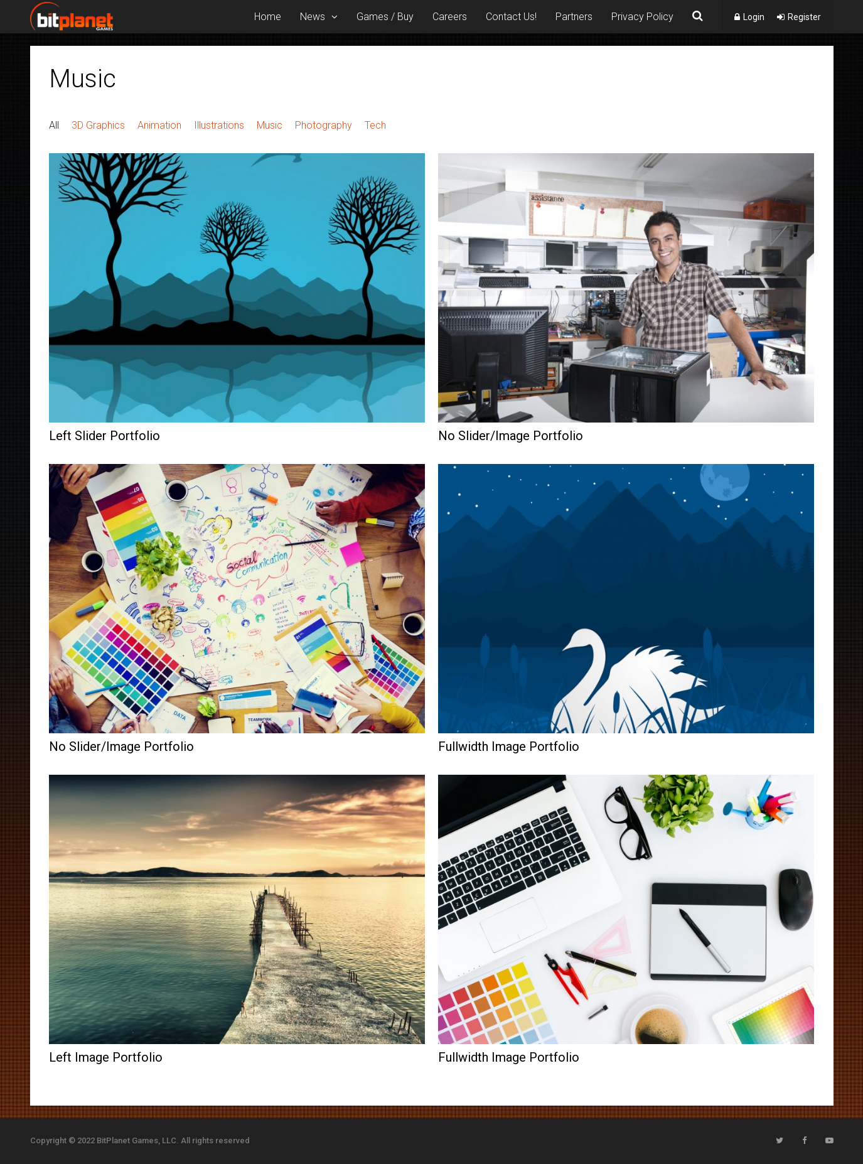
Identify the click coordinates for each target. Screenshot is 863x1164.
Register (804, 17)
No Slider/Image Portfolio (510, 435)
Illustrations (219, 125)
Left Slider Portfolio (104, 435)
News (312, 17)
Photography (323, 125)
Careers (449, 17)
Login (753, 17)
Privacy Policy (642, 17)
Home (267, 17)
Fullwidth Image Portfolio (508, 746)
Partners (573, 17)
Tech (375, 125)
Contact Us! (511, 17)
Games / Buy (385, 17)
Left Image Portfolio (106, 1057)
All (54, 125)
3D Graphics (98, 125)
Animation (159, 125)
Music (269, 125)
